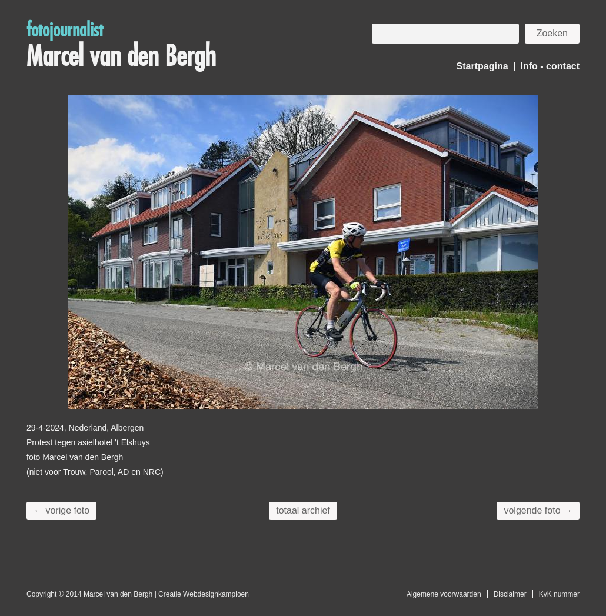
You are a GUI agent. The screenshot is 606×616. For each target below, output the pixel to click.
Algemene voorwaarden (444, 594)
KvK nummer (559, 594)
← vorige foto (61, 510)
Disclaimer (510, 594)
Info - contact (550, 66)
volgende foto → (538, 510)
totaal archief (303, 510)
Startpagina (482, 66)
